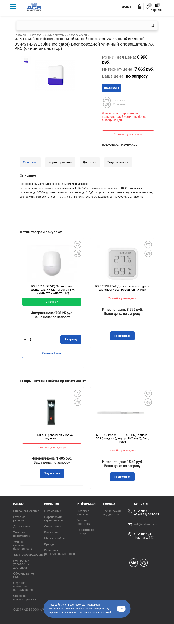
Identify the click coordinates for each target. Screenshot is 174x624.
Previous (13, 306)
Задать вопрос (118, 162)
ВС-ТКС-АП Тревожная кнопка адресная (52, 436)
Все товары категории (119, 145)
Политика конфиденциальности (59, 552)
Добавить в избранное (77, 245)
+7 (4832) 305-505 (146, 514)
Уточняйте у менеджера (128, 134)
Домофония (21, 526)
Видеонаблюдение (26, 511)
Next (161, 306)
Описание (30, 162)
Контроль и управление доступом (21, 564)
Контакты (141, 503)
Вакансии (51, 532)
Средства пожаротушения (24, 597)
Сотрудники (52, 526)
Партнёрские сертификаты (53, 518)
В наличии (52, 301)
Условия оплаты (83, 512)
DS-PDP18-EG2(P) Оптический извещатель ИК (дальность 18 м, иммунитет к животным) (52, 289)
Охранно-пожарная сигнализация (23, 586)
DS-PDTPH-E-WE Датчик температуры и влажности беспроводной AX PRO (122, 287)
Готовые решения (19, 518)
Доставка (89, 162)
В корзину (71, 339)
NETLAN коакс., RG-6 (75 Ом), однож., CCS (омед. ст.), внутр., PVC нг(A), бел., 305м (122, 438)
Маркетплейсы (54, 538)
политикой (104, 612)
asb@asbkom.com (146, 524)
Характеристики (60, 162)
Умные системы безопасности (23, 545)
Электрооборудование (29, 554)
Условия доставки (84, 522)
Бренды (49, 544)
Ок (121, 608)
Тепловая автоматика (21, 534)
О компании (52, 511)
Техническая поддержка (112, 512)
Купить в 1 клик (52, 353)
